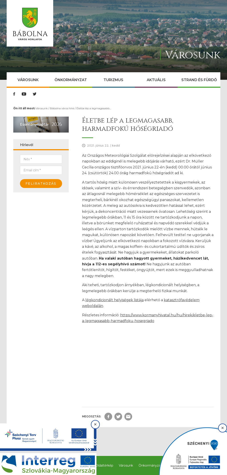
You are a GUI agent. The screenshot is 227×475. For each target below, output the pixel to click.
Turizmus (113, 80)
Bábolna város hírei (62, 108)
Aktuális (156, 80)
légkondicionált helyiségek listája (114, 300)
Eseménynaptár (34, 124)
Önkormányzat (71, 80)
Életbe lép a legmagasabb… (93, 108)
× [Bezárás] (95, 424)
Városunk (28, 80)
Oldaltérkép (104, 465)
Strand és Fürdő (199, 80)
